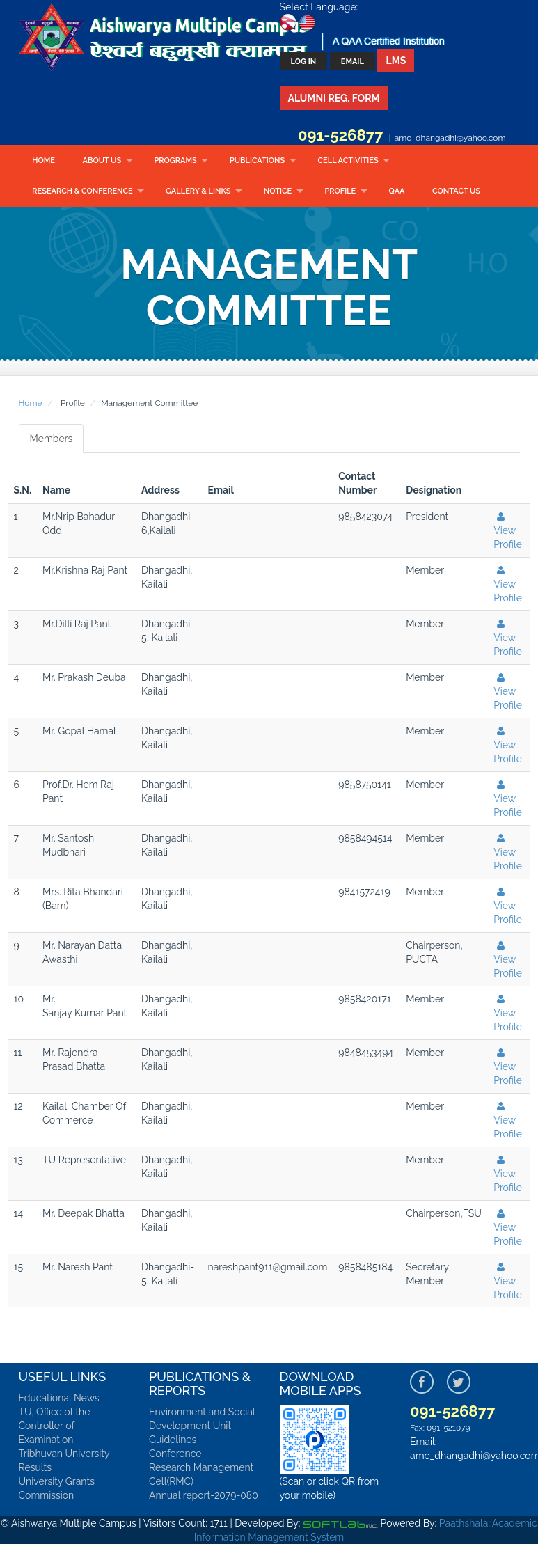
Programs (175, 160)
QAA (397, 191)
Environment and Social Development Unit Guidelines (202, 1425)
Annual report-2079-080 (203, 1495)
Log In (304, 61)
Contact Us (456, 191)
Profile (340, 191)
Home (43, 160)
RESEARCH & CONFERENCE (82, 191)
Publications (257, 160)
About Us (102, 160)
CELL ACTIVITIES (348, 160)
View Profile (507, 530)
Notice (278, 191)
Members (51, 438)
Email (352, 61)
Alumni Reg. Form (334, 98)
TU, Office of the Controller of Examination (54, 1425)
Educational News (59, 1397)
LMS (396, 60)
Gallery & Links (198, 191)
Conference (175, 1453)
